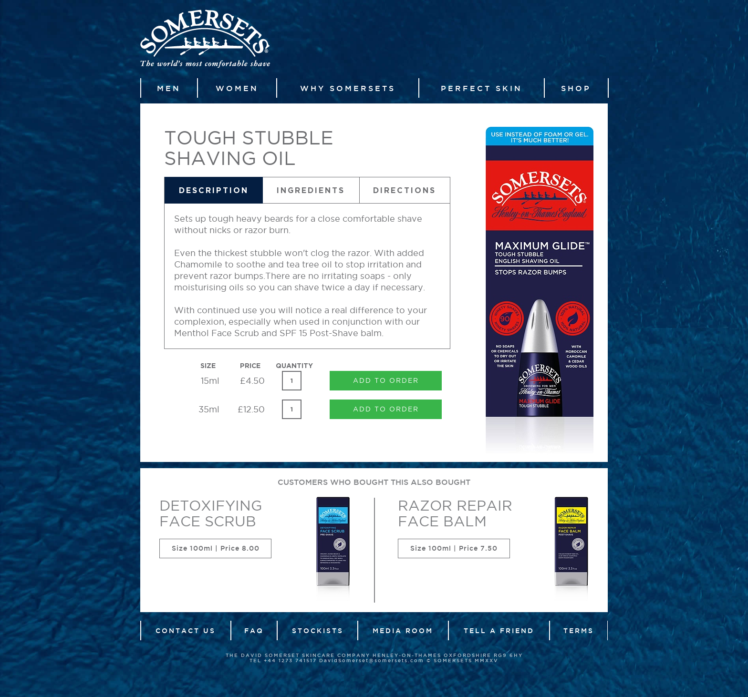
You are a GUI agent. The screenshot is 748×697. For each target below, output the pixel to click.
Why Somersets (347, 88)
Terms (578, 631)
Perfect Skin (481, 88)
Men (169, 88)
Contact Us (186, 631)
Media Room (403, 631)
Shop (576, 88)
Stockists (317, 631)
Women (237, 88)
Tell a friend (499, 631)
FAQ (254, 631)
